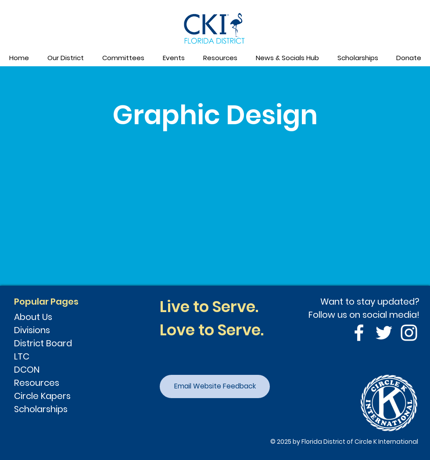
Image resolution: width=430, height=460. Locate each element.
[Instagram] (409, 333)
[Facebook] (359, 333)
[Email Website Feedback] (215, 386)
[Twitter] (384, 333)
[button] (65, 58)
